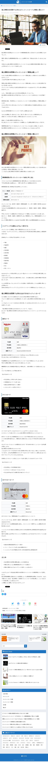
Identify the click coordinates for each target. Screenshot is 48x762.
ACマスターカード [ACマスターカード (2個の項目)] (6, 736)
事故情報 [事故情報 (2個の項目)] (11, 745)
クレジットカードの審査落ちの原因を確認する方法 (14, 722)
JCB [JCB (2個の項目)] (22, 736)
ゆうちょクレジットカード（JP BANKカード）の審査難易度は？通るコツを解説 (21, 716)
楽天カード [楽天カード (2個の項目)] (8, 747)
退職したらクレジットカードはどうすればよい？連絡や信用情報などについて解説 (22, 719)
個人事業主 (19, 610)
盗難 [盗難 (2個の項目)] (15, 747)
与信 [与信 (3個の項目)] (4, 745)
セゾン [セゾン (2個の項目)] (27, 741)
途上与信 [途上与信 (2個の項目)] (22, 747)
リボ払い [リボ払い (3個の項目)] (33, 743)
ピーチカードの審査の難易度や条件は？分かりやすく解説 (16, 713)
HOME (24, 756)
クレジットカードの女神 (24, 2)
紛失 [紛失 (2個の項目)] (18, 747)
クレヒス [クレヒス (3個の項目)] (22, 741)
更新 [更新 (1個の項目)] (4, 747)
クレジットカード (11, 610)
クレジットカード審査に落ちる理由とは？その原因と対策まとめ (17, 725)
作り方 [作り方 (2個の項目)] (19, 745)
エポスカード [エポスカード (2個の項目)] (5, 738)
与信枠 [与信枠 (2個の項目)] (7, 745)
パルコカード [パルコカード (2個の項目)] (36, 741)
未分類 (4, 705)
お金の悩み (5, 693)
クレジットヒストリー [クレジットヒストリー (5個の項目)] (16, 741)
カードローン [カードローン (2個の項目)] (15, 738)
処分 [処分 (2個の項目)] (23, 745)
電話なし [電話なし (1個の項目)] (26, 747)
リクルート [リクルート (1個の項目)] (28, 743)
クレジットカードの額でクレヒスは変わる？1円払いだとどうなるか (18, 727)
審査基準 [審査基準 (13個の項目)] (37, 745)
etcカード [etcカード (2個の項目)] (18, 736)
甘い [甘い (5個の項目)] (12, 747)
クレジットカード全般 (8, 699)
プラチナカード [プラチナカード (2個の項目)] (12, 743)
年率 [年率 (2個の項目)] (41, 745)
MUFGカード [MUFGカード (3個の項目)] (31, 736)
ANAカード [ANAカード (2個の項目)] (13, 736)
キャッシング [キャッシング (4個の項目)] (21, 738)
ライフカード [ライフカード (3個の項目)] (23, 743)
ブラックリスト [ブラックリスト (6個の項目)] (5, 743)
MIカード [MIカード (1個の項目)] (26, 736)
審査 (24, 610)
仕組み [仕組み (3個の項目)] (16, 745)
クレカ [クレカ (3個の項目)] (32, 738)
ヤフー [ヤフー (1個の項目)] (18, 743)
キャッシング (6, 696)
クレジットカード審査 (14, 608)
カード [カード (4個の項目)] (10, 738)
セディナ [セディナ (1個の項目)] (31, 741)
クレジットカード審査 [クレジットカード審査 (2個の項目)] (7, 741)
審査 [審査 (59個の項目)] (34, 745)
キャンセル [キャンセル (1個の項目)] (27, 738)
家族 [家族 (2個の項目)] (31, 745)
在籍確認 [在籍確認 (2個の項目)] (26, 745)
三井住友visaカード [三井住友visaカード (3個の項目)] (40, 743)
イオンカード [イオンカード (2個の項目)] (37, 736)
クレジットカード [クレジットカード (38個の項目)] (37, 738)
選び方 (4, 707)
